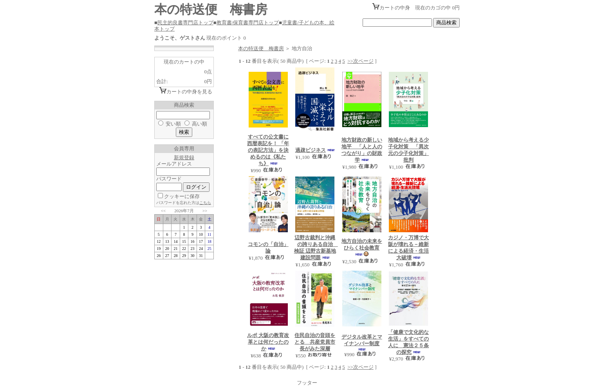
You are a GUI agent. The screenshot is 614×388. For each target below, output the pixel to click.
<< (163, 210)
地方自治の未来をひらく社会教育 (361, 244)
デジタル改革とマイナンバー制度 (361, 340)
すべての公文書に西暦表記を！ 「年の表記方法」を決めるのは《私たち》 (268, 150)
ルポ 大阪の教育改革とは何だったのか (268, 342)
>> (204, 210)
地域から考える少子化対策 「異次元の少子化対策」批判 (408, 150)
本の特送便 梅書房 (261, 48)
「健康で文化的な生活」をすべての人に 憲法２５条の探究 (408, 342)
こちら (205, 202)
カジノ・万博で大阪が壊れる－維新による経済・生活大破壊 (408, 247)
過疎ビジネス (310, 150)
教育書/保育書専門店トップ (248, 23)
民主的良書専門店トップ (185, 23)
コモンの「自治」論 (268, 247)
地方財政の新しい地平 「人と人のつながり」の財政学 (361, 150)
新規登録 (184, 157)
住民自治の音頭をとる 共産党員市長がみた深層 (314, 342)
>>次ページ (360, 61)
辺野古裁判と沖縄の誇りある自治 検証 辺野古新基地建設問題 (316, 247)
